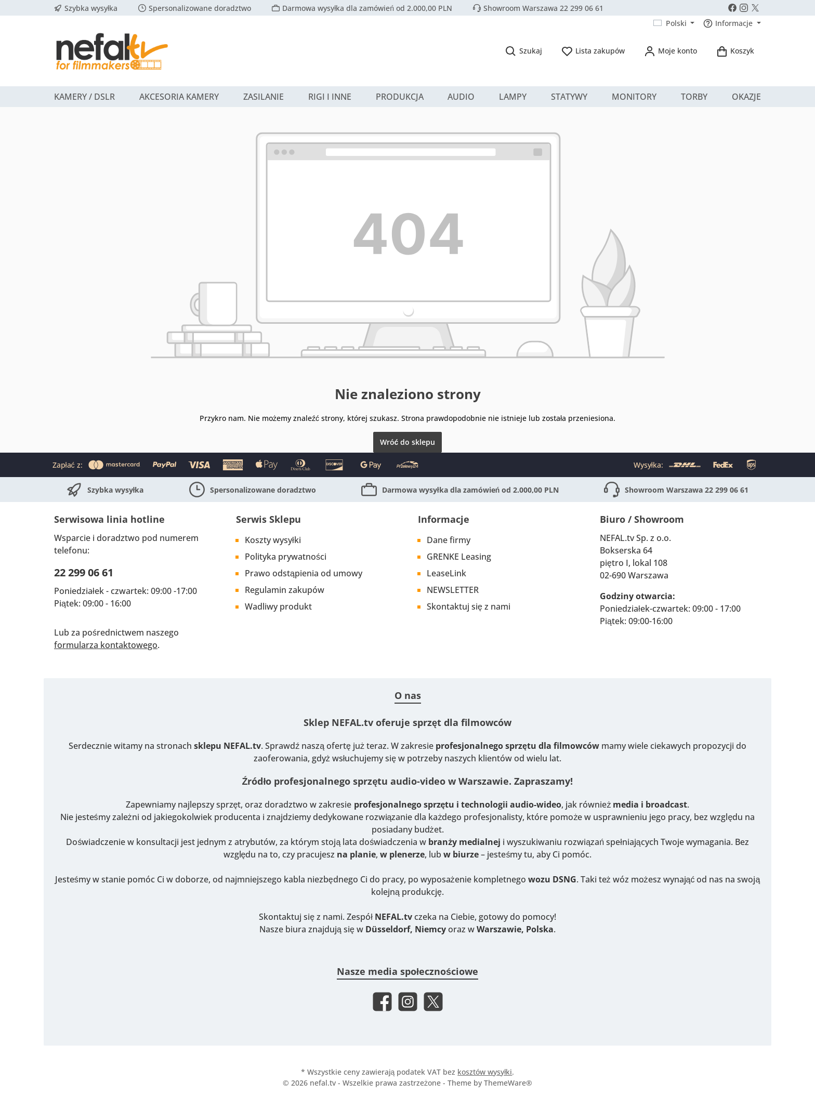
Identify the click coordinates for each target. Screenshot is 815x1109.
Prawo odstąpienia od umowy (303, 573)
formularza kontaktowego (105, 645)
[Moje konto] (670, 50)
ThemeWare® (508, 1083)
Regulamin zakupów (284, 590)
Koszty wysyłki (273, 540)
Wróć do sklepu (408, 442)
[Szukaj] (523, 50)
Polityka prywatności (285, 556)
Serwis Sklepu (268, 519)
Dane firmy (448, 540)
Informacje (443, 519)
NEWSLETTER (453, 590)
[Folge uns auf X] (755, 8)
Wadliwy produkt (278, 606)
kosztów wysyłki (484, 1072)
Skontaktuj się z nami (468, 606)
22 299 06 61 (83, 572)
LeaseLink (446, 573)
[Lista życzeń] (593, 50)
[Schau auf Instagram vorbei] (744, 8)
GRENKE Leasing (459, 556)
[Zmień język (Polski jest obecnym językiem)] (674, 23)
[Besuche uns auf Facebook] (732, 8)
